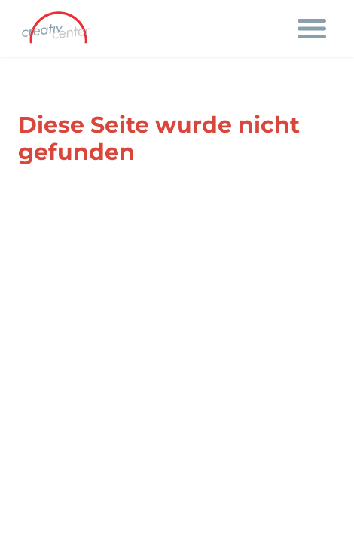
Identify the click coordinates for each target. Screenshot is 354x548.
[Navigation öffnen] (312, 29)
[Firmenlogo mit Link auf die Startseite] (60, 28)
